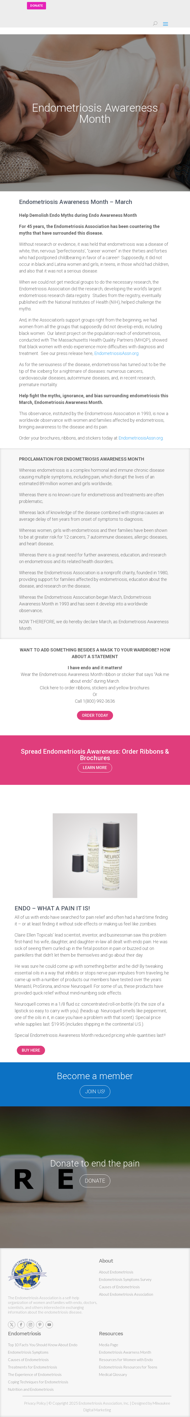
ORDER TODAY (95, 715)
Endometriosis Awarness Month (125, 1352)
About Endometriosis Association (126, 1294)
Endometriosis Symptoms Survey (125, 1279)
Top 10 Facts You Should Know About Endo (42, 1344)
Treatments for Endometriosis (32, 1367)
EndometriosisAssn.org (116, 353)
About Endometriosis (116, 1272)
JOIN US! (95, 1091)
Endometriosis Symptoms (28, 1352)
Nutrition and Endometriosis (31, 1389)
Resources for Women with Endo (126, 1359)
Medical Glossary (113, 1374)
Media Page (108, 1344)
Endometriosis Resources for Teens (128, 1367)
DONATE (36, 5)
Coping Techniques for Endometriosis (38, 1382)
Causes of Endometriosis (119, 1287)
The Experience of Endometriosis (35, 1374)
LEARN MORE (95, 767)
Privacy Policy (35, 1403)
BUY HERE (31, 1050)
